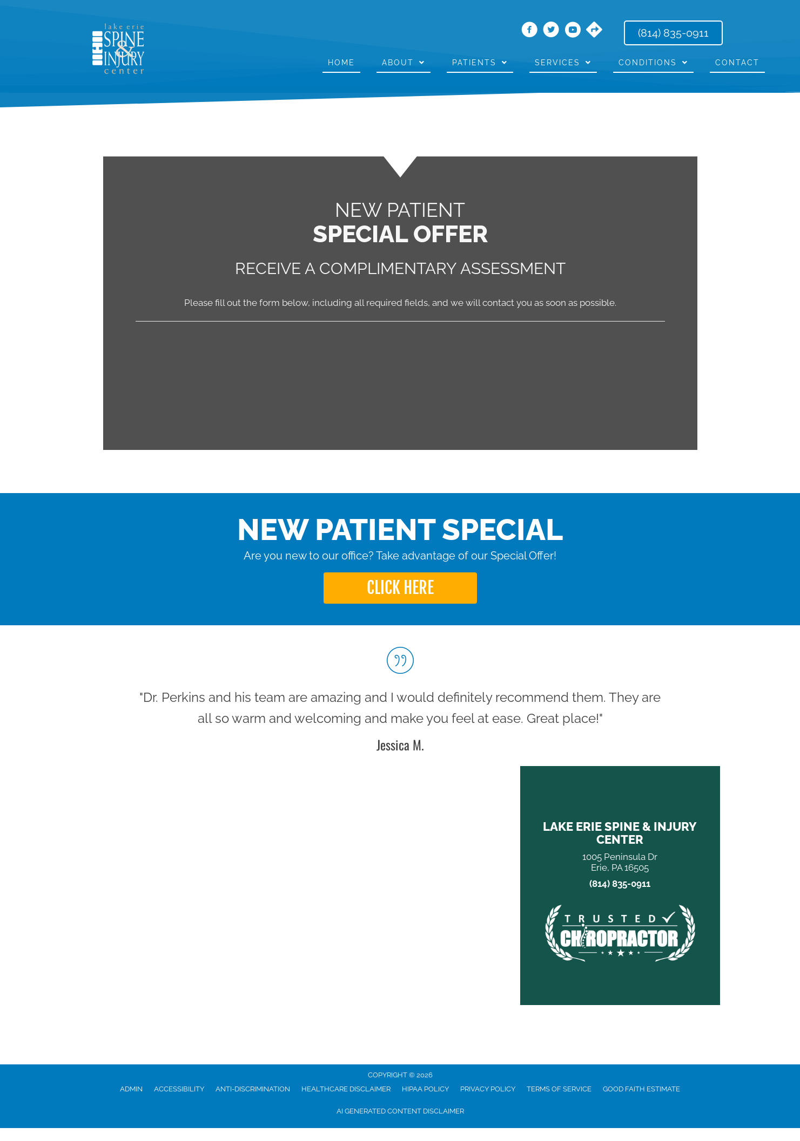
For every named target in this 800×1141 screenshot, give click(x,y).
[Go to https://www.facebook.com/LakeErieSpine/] (529, 31)
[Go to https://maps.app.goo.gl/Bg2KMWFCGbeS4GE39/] (594, 31)
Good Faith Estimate (641, 1089)
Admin (131, 1089)
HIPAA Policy (425, 1089)
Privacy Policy (487, 1089)
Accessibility (179, 1089)
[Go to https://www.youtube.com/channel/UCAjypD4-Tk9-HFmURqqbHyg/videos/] (572, 31)
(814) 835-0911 (619, 884)
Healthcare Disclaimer (346, 1089)
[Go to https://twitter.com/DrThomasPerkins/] (551, 31)
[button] (400, 588)
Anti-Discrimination (253, 1089)
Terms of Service (559, 1089)
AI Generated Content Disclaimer (400, 1111)
